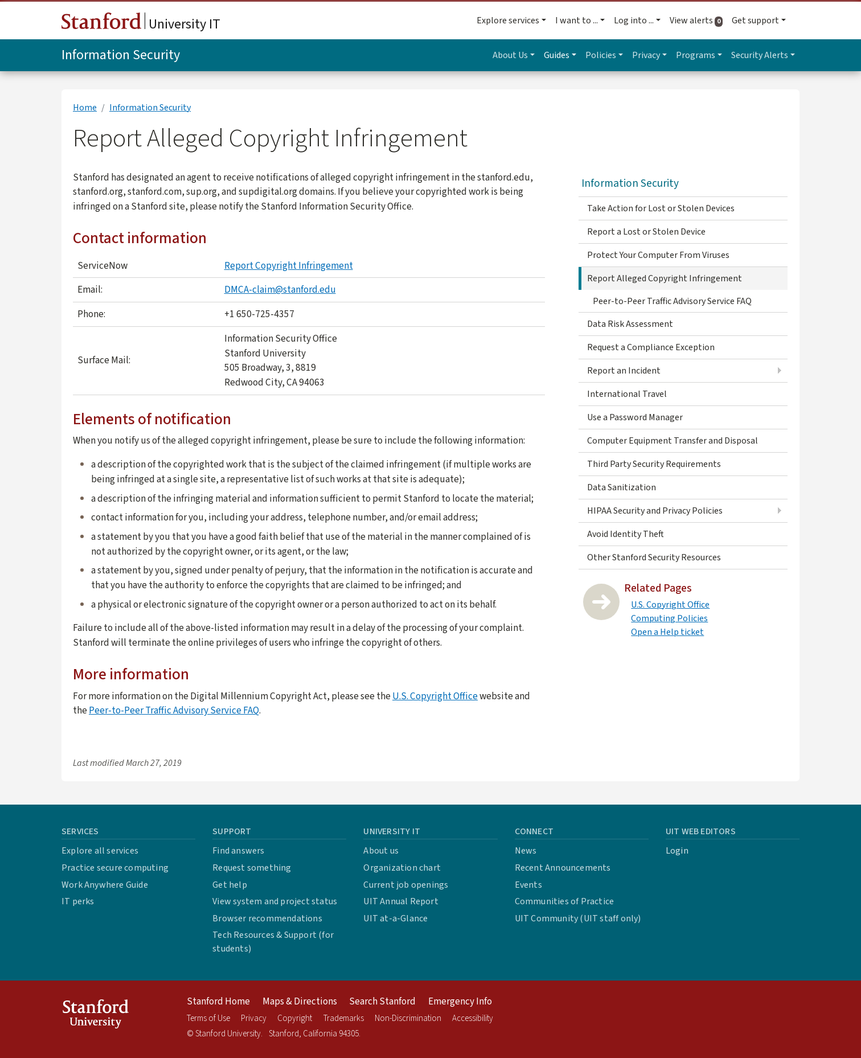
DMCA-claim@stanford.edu (280, 289)
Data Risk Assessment (630, 324)
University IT (141, 23)
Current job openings (405, 885)
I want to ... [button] (576, 20)
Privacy (253, 1018)
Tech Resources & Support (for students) (273, 942)
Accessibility (472, 1018)
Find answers (238, 850)
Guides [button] (556, 55)
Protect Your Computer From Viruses (658, 255)
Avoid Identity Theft (625, 534)
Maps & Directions (300, 1001)
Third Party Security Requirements (654, 464)
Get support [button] (755, 20)
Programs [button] (695, 55)
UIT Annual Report (400, 901)
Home (85, 107)
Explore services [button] (508, 20)
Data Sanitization (621, 487)
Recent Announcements (563, 868)
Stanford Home (218, 1001)
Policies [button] (600, 55)
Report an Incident (624, 370)
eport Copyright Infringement (291, 266)
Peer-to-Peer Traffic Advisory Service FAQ (174, 710)
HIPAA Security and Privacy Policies (655, 511)
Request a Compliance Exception (651, 347)
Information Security (121, 55)
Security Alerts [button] (759, 55)
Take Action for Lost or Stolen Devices (661, 208)
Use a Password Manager (635, 417)
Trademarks (343, 1018)
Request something (251, 868)
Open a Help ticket (667, 632)
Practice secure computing (115, 868)
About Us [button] (510, 55)
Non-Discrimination (408, 1018)
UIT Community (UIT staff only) (578, 918)
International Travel (627, 394)
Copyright (294, 1018)
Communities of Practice (564, 901)
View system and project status (274, 901)
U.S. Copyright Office (435, 696)
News (526, 850)
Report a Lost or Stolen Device (646, 231)
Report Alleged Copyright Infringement (664, 278)
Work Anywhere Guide (105, 885)
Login (677, 850)
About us (381, 850)
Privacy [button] (646, 55)
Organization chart (402, 868)
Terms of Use (208, 1018)
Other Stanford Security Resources (654, 557)
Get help (229, 885)
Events (528, 885)
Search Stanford (382, 1001)
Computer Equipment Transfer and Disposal (672, 440)
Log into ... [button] (634, 20)
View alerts (698, 20)
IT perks (78, 901)
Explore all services (100, 850)
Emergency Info (460, 1001)
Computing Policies (669, 618)
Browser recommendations (267, 918)
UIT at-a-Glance (395, 918)
